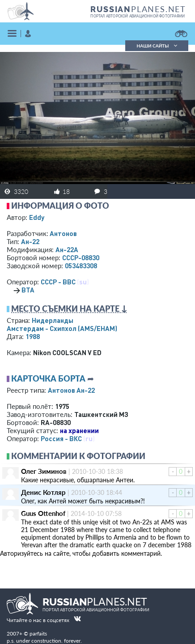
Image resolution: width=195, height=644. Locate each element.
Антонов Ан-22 (71, 390)
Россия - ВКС (61, 438)
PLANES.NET (138, 9)
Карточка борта (48, 378)
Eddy (36, 217)
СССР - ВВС (58, 282)
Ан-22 (30, 241)
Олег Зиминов (44, 471)
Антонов (63, 233)
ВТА (27, 290)
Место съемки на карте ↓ (69, 308)
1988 (32, 336)
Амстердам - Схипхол (62, 328)
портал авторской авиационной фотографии (137, 16)
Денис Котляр (43, 492)
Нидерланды (52, 320)
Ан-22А (66, 249)
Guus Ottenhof (43, 513)
